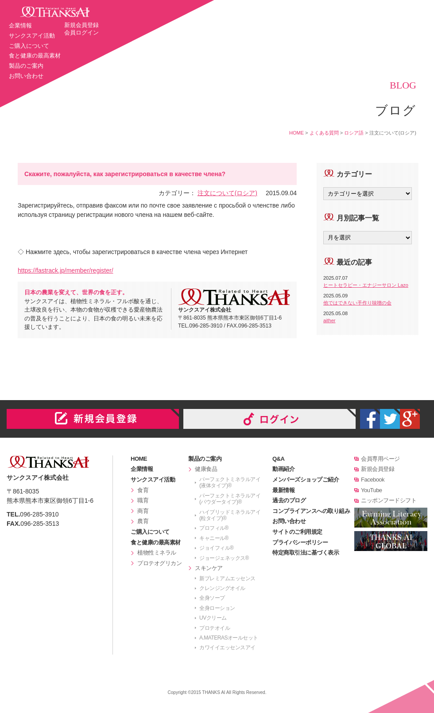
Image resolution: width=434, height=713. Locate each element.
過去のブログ (289, 500)
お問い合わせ (26, 76)
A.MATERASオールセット (228, 638)
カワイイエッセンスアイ (227, 647)
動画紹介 (283, 469)
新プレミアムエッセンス (227, 578)
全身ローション (217, 608)
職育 (142, 500)
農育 (142, 521)
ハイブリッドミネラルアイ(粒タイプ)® (229, 515)
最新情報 (283, 490)
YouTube (371, 490)
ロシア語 (354, 132)
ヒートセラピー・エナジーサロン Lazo (365, 285)
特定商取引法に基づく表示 (305, 552)
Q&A (278, 458)
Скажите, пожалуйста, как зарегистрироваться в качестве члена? (124, 173)
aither (329, 320)
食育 (142, 490)
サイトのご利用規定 (297, 531)
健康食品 (206, 469)
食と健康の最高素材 (35, 55)
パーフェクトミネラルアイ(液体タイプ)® (229, 482)
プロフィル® (214, 528)
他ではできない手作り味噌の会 (357, 302)
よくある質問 (324, 132)
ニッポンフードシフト (388, 500)
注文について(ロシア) (227, 193)
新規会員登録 (81, 25)
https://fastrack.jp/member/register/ (65, 270)
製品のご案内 (26, 65)
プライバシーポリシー (300, 542)
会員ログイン (81, 32)
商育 (142, 511)
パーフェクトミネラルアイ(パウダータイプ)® (229, 499)
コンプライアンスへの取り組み (311, 511)
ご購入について (29, 45)
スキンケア (209, 568)
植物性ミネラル (156, 552)
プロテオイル (214, 628)
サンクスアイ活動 (32, 35)
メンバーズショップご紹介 (305, 479)
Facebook (372, 479)
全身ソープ (212, 598)
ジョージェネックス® (224, 558)
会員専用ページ (380, 458)
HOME (296, 132)
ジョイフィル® (216, 548)
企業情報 (20, 25)
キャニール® (214, 538)
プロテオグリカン (159, 563)
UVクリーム (213, 618)
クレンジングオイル (222, 588)
